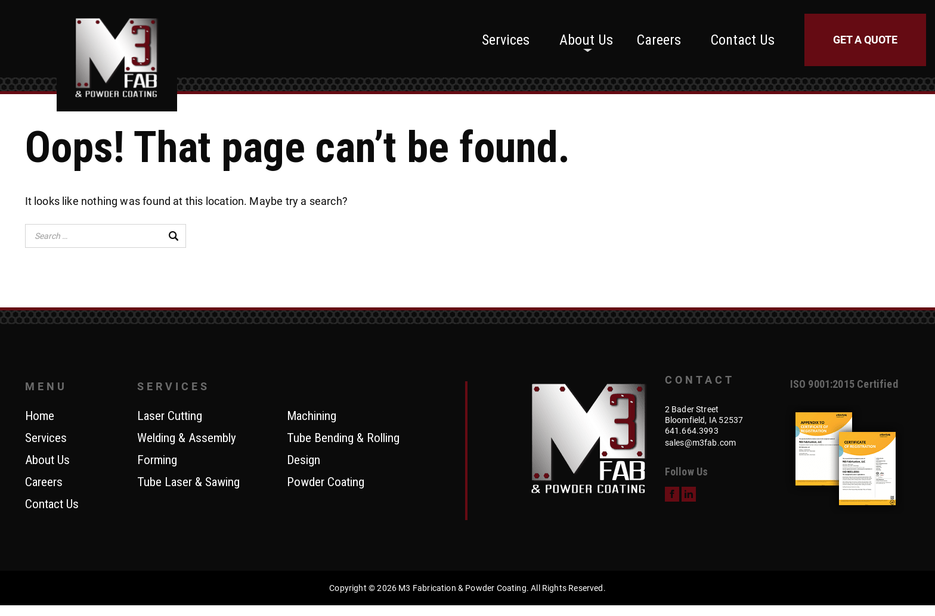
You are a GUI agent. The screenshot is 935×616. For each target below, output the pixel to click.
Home (39, 416)
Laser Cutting (169, 416)
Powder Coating (325, 482)
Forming (157, 460)
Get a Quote (865, 39)
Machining (311, 416)
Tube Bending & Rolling (343, 438)
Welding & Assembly (186, 438)
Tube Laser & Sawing (188, 482)
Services (506, 40)
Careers (659, 40)
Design (303, 460)
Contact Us (743, 40)
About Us (586, 40)
